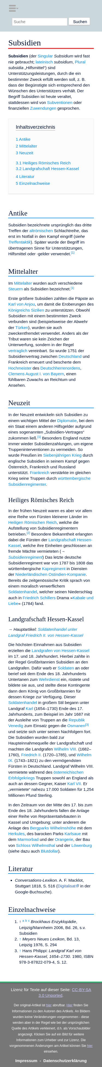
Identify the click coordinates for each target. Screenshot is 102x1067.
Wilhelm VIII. (65, 749)
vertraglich (17, 350)
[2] (28, 532)
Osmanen (76, 725)
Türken (21, 327)
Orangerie (64, 839)
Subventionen (59, 102)
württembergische (74, 478)
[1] (73, 252)
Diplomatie (67, 420)
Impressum (26, 1060)
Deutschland (69, 356)
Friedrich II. (31, 754)
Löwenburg (82, 845)
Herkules (16, 833)
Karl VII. (74, 783)
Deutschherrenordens (60, 368)
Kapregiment (53, 568)
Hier (70, 1005)
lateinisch (44, 62)
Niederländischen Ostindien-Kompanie (51, 574)
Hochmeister (19, 368)
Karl (29, 708)
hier (49, 1005)
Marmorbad (28, 839)
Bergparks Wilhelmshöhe (53, 828)
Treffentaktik (19, 242)
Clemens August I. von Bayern (36, 373)
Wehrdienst (49, 679)
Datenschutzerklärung (65, 1060)
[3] (87, 724)
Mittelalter (23, 283)
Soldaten (66, 668)
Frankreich (40, 472)
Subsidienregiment (25, 557)
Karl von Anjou (21, 304)
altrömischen (41, 230)
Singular (45, 56)
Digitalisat (67, 886)
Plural (80, 62)
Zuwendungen (43, 108)
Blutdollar (49, 851)
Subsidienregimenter (27, 484)
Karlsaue (72, 833)
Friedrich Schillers (39, 597)
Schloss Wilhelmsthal (35, 845)
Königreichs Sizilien (26, 310)
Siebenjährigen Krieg (62, 455)
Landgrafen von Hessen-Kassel (60, 650)
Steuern (15, 289)
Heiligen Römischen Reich (32, 522)
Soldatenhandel (22, 591)
